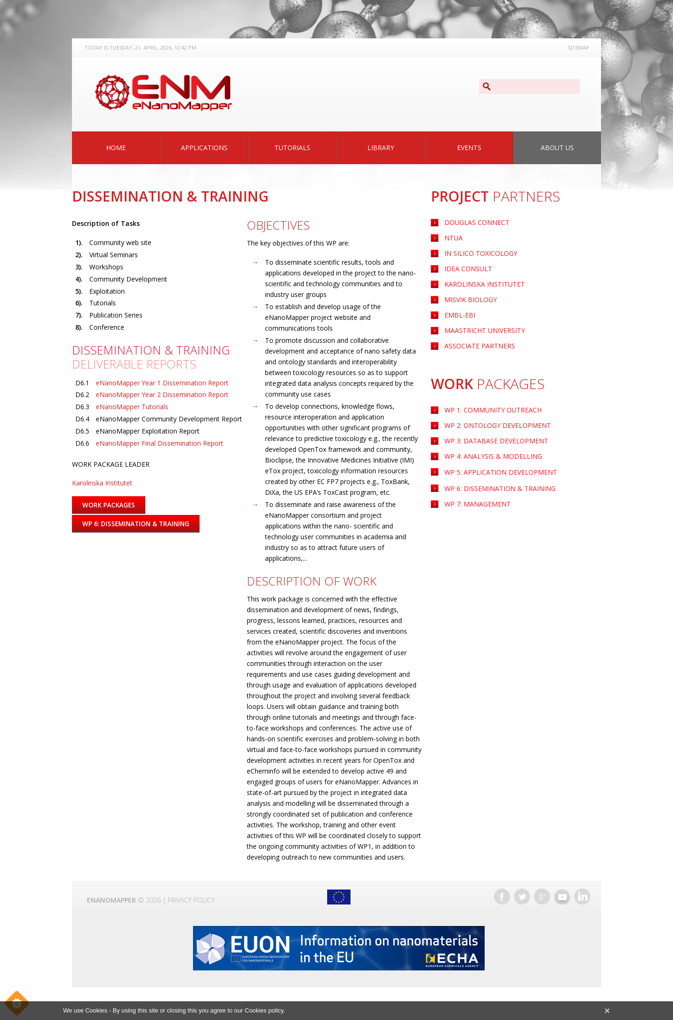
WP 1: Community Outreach (493, 409)
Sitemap (578, 47)
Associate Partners (479, 345)
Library (380, 147)
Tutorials (292, 147)
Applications (204, 147)
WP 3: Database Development (496, 440)
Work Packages (109, 504)
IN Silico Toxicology (480, 253)
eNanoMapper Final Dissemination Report (159, 443)
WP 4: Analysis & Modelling (493, 456)
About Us (557, 147)
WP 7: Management (477, 503)
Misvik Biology (470, 299)
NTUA (453, 237)
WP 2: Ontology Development (497, 425)
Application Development (500, 472)
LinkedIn (582, 896)
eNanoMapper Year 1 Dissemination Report (162, 382)
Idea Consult (468, 268)
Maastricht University (484, 330)
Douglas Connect (476, 222)
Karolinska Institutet (484, 284)
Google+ (542, 896)
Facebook (502, 896)
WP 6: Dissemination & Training (500, 488)
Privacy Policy (191, 900)
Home (116, 147)
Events (469, 147)
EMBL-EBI (459, 315)
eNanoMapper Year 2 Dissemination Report (162, 394)
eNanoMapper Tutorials (132, 406)
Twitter (522, 896)
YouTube (562, 896)
